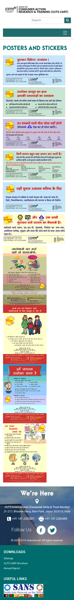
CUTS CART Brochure (16, 563)
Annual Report (12, 568)
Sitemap (8, 558)
